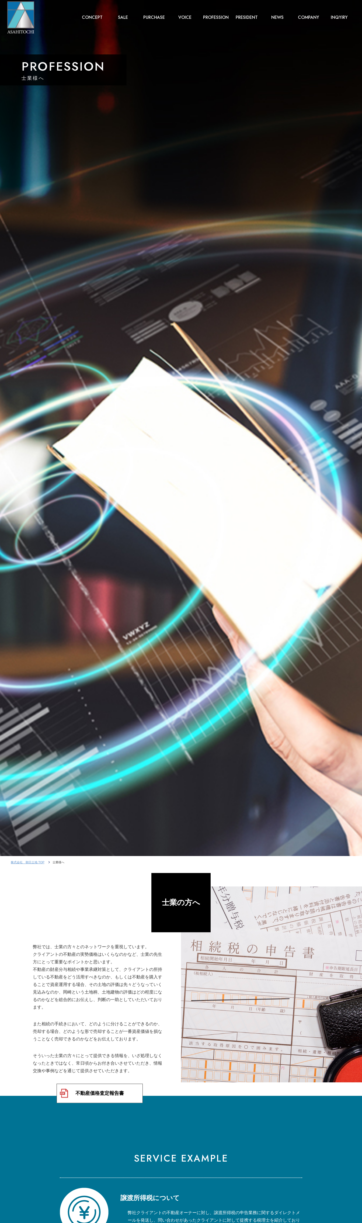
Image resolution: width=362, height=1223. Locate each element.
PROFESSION (216, 16)
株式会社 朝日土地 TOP (27, 862)
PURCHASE (154, 16)
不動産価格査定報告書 (99, 1097)
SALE (123, 16)
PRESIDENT (247, 16)
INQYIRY (339, 16)
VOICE (185, 16)
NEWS (277, 16)
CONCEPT (92, 16)
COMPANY (308, 16)
